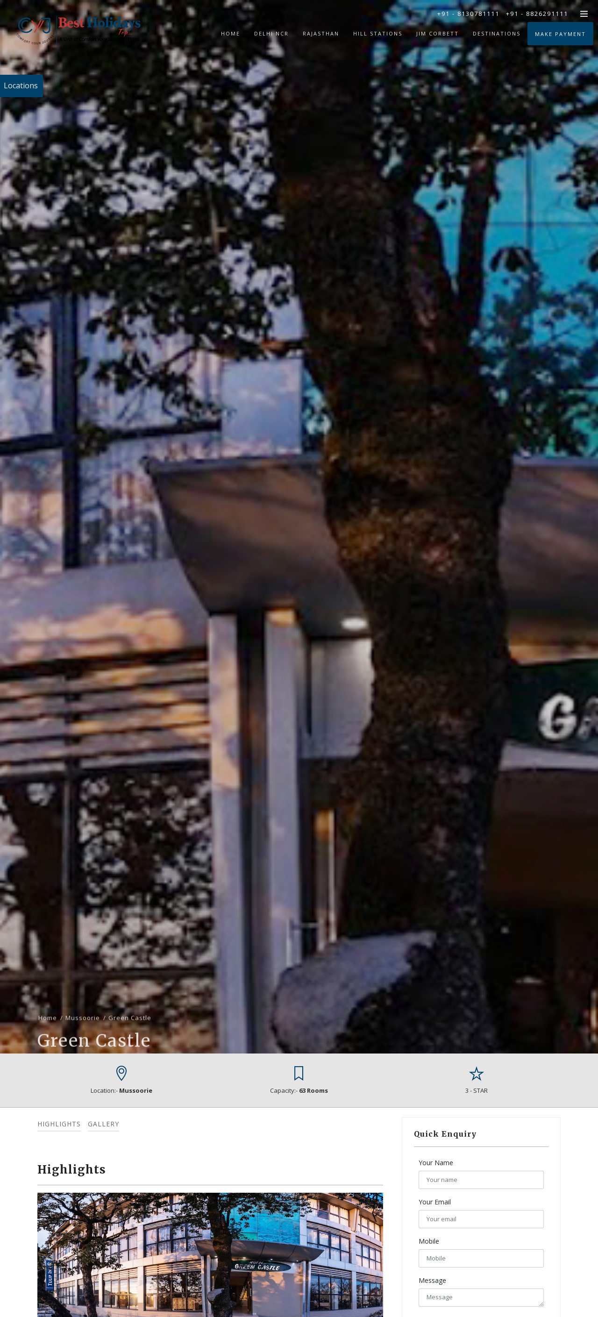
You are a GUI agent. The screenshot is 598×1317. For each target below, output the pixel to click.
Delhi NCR (271, 33)
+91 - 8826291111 (537, 13)
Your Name (436, 1162)
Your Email (435, 1201)
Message (432, 1280)
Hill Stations (377, 33)
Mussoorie (82, 1052)
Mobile (429, 1241)
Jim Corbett (437, 33)
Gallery (103, 1123)
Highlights (59, 1123)
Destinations (496, 33)
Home (230, 33)
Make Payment (560, 33)
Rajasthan (321, 33)
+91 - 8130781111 (468, 13)
